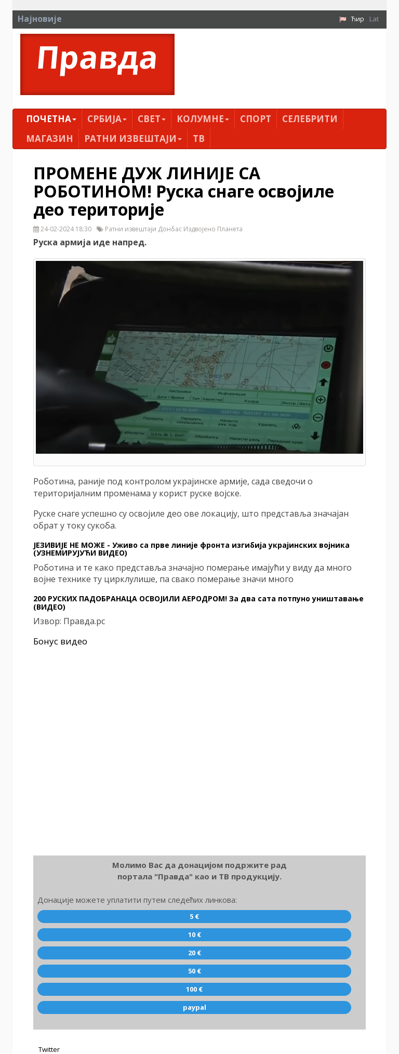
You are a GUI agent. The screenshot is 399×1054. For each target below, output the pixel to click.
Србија (107, 119)
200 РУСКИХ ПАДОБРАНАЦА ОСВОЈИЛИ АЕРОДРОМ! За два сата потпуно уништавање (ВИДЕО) (198, 602)
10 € (194, 934)
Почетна (51, 119)
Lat (374, 18)
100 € (194, 989)
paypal (194, 1007)
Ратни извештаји (133, 138)
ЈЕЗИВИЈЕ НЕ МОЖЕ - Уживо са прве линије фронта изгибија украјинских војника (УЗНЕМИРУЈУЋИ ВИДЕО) (191, 549)
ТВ (199, 138)
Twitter (49, 1049)
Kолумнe (203, 119)
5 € (194, 916)
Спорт (255, 119)
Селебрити (310, 119)
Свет (152, 119)
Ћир (357, 18)
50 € (194, 971)
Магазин (49, 138)
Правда (97, 56)
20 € (194, 952)
